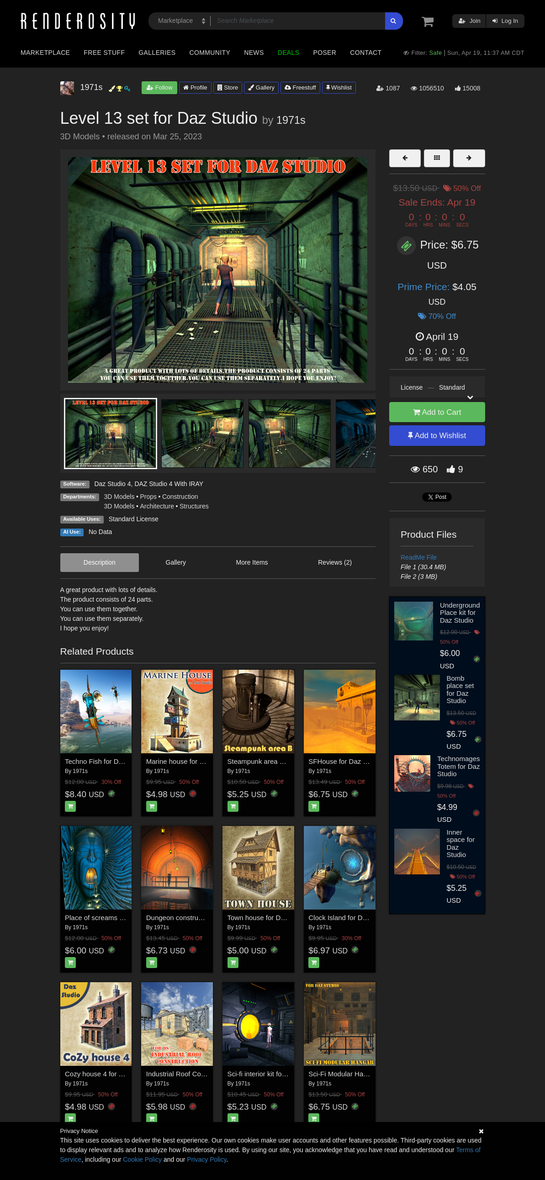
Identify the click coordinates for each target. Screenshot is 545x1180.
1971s (291, 120)
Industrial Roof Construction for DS (199, 1074)
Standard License (134, 519)
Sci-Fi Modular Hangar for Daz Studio (365, 1074)
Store (227, 87)
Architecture (157, 506)
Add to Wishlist (437, 435)
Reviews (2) (335, 562)
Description (100, 562)
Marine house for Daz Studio (189, 761)
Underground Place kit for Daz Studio (460, 612)
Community (210, 52)
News (254, 52)
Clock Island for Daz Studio (349, 917)
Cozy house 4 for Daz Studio (108, 1074)
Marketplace (45, 52)
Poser (324, 52)
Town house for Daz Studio (268, 917)
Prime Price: (424, 286)
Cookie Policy (142, 1159)
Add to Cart (437, 412)
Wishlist (339, 87)
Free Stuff (104, 52)
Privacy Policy (206, 1159)
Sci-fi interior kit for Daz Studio (274, 1074)
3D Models (119, 496)
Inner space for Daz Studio (461, 843)
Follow (159, 87)
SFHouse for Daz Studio (345, 761)
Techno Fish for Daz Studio (106, 761)
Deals (289, 52)
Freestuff (300, 87)
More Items (252, 562)
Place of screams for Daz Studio (114, 917)
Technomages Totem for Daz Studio (458, 766)
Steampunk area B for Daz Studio (278, 761)
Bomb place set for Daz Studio (460, 689)
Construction (180, 496)
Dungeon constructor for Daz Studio (200, 917)
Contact (365, 52)
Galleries (156, 52)
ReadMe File (419, 557)
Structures (194, 506)
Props (148, 496)
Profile (195, 87)
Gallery (261, 87)
